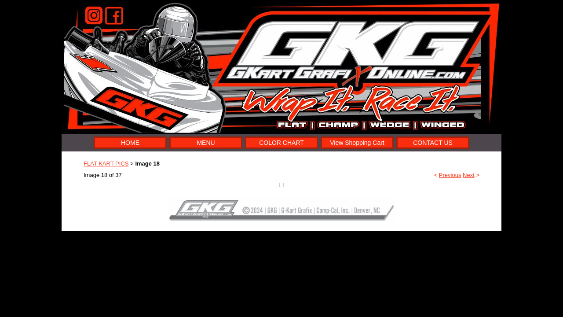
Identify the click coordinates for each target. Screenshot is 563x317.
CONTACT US (433, 142)
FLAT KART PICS (106, 163)
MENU (206, 142)
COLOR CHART (281, 142)
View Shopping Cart (357, 142)
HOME (130, 142)
